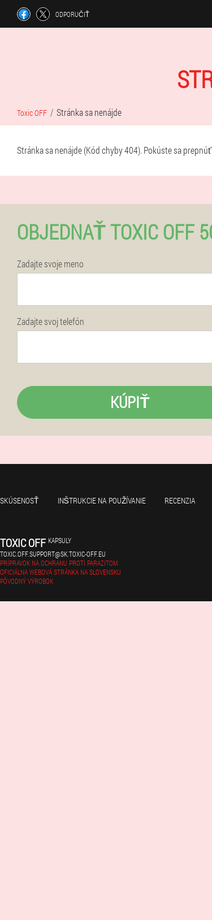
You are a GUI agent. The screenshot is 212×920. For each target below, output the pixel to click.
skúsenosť (19, 500)
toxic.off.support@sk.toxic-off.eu (53, 553)
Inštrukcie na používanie (102, 500)
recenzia (180, 500)
